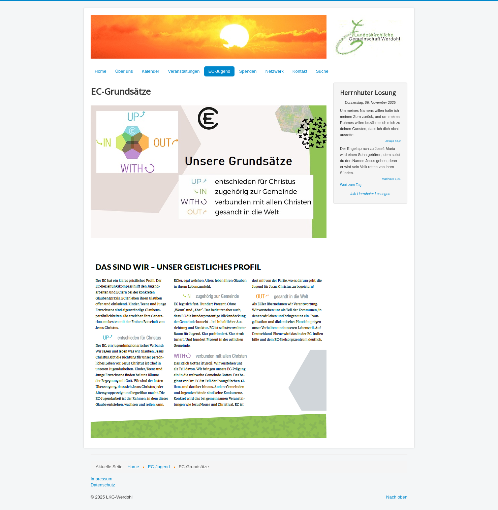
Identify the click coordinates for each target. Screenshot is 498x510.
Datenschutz (103, 484)
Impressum (101, 478)
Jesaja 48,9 (393, 140)
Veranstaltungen (183, 71)
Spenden (248, 71)
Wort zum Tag (351, 185)
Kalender (150, 71)
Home (100, 71)
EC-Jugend (219, 71)
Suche (322, 71)
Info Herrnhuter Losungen (370, 194)
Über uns (124, 71)
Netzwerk (275, 71)
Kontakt (299, 71)
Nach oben (396, 497)
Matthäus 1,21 (391, 179)
